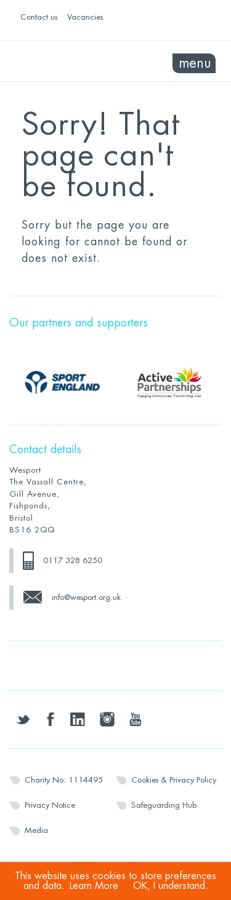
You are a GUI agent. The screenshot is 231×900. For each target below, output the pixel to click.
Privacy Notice (50, 805)
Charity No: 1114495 (64, 780)
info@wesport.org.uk (86, 597)
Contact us (38, 17)
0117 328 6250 (72, 560)
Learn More (94, 886)
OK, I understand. (170, 886)
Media (36, 830)
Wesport (62, 61)
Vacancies (85, 17)
